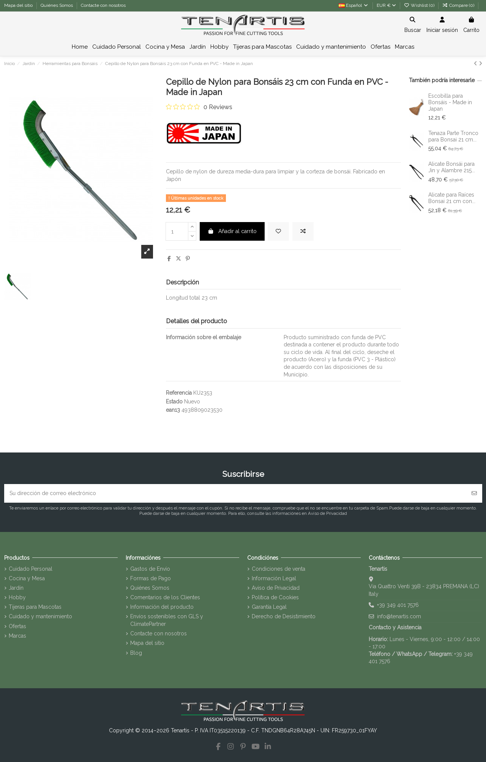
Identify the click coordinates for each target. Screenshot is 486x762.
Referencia (179, 393)
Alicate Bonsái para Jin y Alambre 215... (451, 167)
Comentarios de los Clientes (165, 597)
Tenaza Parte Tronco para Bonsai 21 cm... (453, 136)
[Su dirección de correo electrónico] (235, 493)
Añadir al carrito (232, 231)
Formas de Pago (150, 578)
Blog (136, 653)
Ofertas (17, 626)
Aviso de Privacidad (276, 588)
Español (354, 5)
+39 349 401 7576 (398, 605)
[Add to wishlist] (278, 231)
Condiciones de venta (278, 569)
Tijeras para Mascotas (35, 607)
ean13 (173, 410)
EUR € (386, 5)
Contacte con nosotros (103, 5)
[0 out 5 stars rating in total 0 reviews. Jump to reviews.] (199, 107)
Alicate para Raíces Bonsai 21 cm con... (451, 198)
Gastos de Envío (150, 569)
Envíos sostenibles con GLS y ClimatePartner (166, 620)
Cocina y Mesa (27, 578)
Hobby (17, 597)
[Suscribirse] (474, 493)
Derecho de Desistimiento (284, 616)
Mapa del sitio (19, 5)
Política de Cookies (275, 597)
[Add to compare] (303, 231)
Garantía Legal (269, 607)
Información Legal (274, 578)
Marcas (17, 636)
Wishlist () (420, 5)
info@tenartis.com (399, 616)
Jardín (16, 588)
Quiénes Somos (57, 5)
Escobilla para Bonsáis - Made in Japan (450, 102)
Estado (174, 401)
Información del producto (162, 607)
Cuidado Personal (30, 569)
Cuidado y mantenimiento (40, 616)
